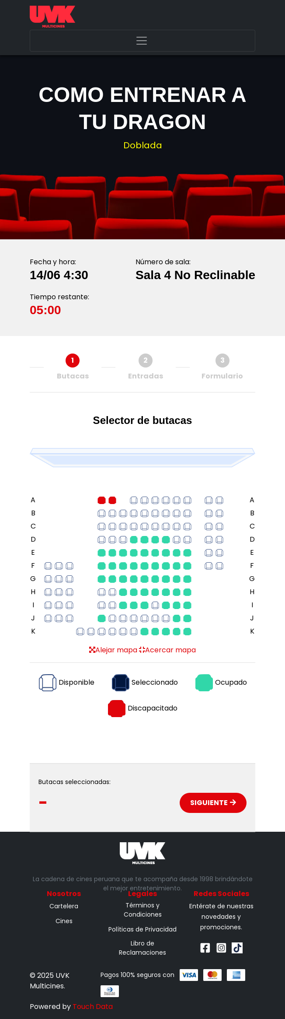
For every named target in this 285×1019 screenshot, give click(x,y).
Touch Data (93, 1006)
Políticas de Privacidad (142, 929)
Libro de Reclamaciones (142, 948)
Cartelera (63, 906)
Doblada (142, 145)
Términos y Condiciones (143, 910)
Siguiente (213, 803)
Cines (64, 921)
